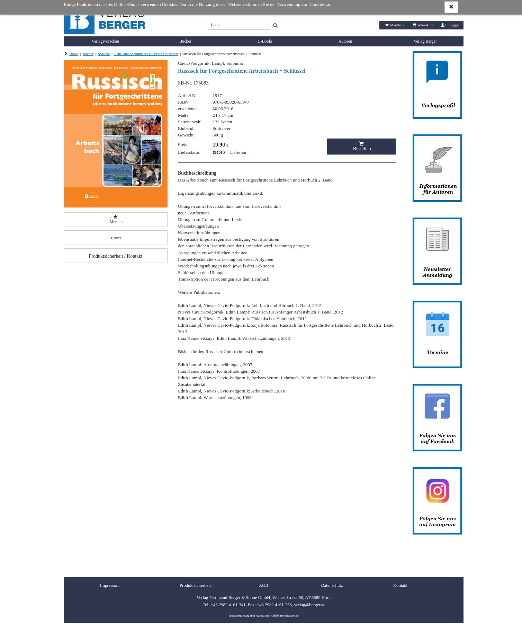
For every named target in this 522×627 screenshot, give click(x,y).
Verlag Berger (425, 41)
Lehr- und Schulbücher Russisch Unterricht (146, 54)
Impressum (110, 585)
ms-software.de (288, 615)
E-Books (265, 41)
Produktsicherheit (195, 585)
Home (73, 54)
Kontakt (400, 585)
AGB (263, 585)
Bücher (185, 41)
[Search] (275, 25)
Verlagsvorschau (105, 41)
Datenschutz (332, 585)
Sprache (104, 54)
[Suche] (239, 24)
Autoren (345, 41)
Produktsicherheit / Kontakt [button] (116, 256)
